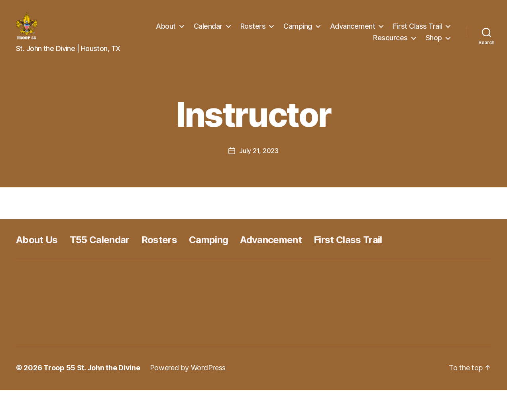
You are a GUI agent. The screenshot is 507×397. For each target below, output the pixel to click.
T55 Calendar (100, 246)
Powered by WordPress (188, 374)
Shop (434, 41)
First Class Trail (417, 29)
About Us (37, 246)
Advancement (352, 29)
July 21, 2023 (259, 157)
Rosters (253, 29)
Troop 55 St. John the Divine (91, 374)
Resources (390, 41)
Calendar (208, 29)
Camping (297, 29)
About (166, 29)
